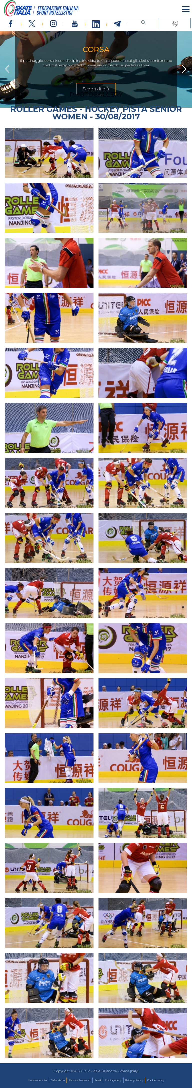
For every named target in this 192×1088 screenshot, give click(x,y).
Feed (97, 1080)
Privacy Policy (134, 1080)
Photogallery (113, 1080)
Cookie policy (155, 1080)
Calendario (58, 1080)
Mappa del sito (37, 1080)
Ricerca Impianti (79, 1080)
